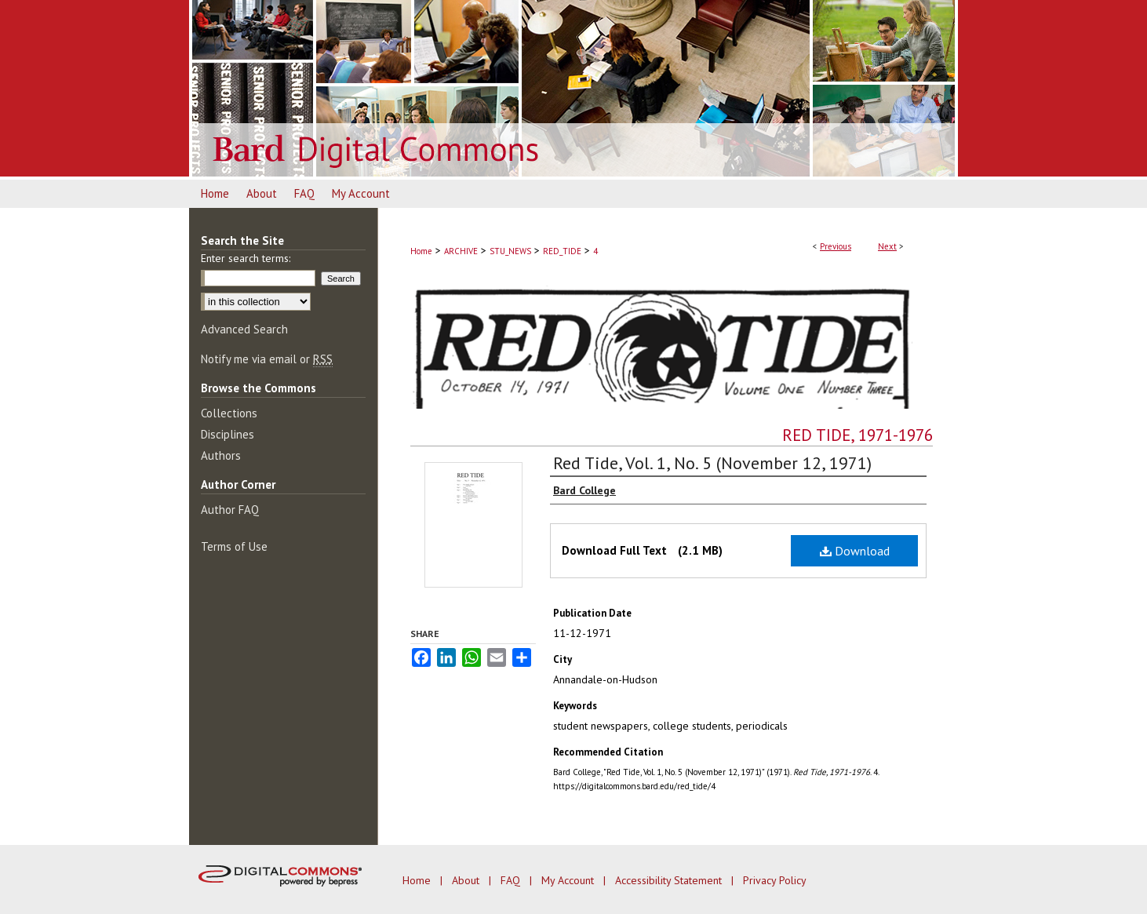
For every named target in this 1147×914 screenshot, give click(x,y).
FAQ (512, 880)
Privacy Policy (775, 880)
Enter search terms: (245, 258)
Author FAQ (230, 509)
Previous (835, 246)
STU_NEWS (510, 251)
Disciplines (227, 434)
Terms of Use (234, 546)
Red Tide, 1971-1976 (857, 435)
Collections (229, 413)
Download (855, 551)
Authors (221, 455)
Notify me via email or (267, 358)
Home (421, 251)
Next (887, 246)
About (467, 880)
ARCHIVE (461, 251)
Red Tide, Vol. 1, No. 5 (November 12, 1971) (712, 463)
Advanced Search (244, 329)
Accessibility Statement (670, 880)
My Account (569, 880)
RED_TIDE (562, 251)
